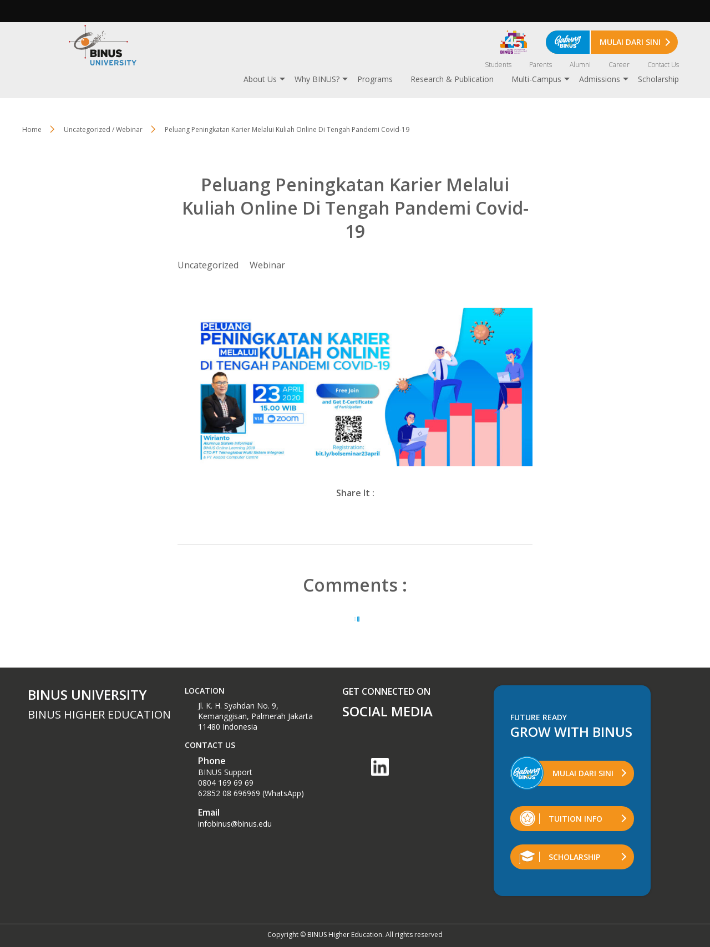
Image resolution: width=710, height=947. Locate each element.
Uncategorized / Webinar (103, 129)
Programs (375, 79)
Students (498, 64)
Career (619, 64)
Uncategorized (208, 265)
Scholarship (658, 79)
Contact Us (663, 64)
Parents (540, 64)
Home (32, 129)
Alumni (580, 64)
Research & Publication (452, 79)
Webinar (267, 265)
